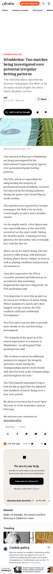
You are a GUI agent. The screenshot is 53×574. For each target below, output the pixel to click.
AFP (5, 97)
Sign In (36, 488)
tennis (22, 427)
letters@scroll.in (12, 420)
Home (5, 10)
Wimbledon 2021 (13, 54)
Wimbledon (10, 427)
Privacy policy (34, 562)
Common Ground (20, 10)
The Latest (37, 10)
